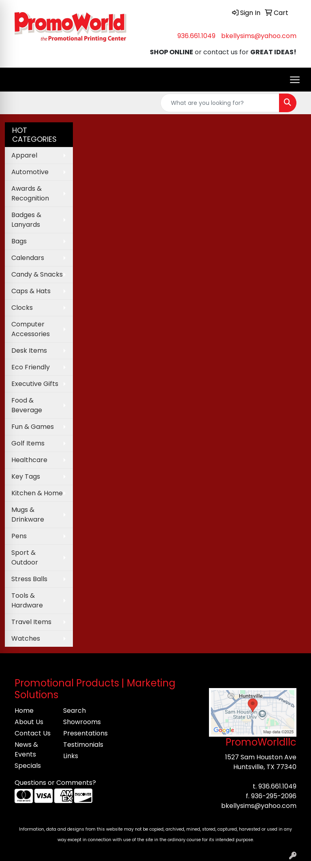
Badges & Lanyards (26, 219)
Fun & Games (32, 426)
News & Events (26, 749)
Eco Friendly (30, 367)
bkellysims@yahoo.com (258, 35)
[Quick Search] (219, 103)
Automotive (30, 172)
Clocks (22, 307)
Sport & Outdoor (24, 557)
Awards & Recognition (30, 193)
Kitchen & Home (37, 493)
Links (70, 756)
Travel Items (31, 622)
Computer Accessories (30, 329)
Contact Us (33, 733)
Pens (19, 536)
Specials (28, 765)
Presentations (82, 733)
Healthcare (29, 460)
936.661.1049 (196, 35)
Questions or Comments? (55, 782)
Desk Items (29, 350)
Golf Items (28, 443)
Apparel (24, 155)
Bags (19, 241)
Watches (25, 638)
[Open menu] (295, 80)
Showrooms (82, 722)
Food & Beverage (26, 405)
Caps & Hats (31, 291)
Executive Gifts (34, 383)
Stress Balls (29, 579)
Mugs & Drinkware (27, 514)
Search (74, 710)
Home (24, 710)
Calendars (27, 257)
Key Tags (25, 476)
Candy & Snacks (37, 274)
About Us (29, 722)
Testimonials (82, 744)
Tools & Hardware (27, 600)
